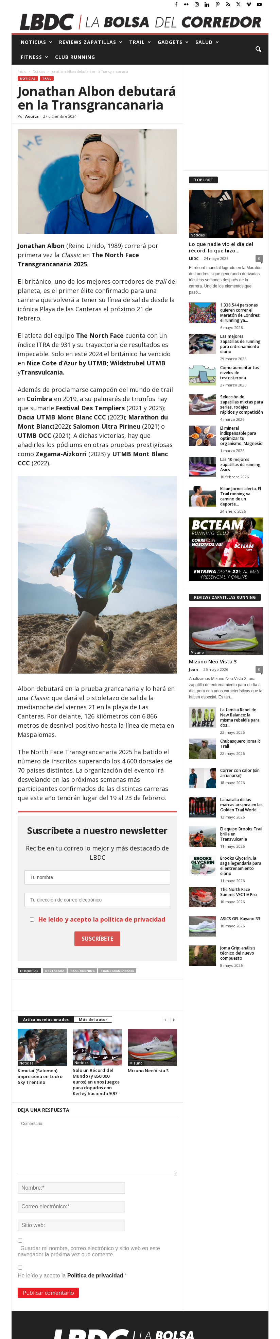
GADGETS (173, 42)
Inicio (22, 71)
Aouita (32, 116)
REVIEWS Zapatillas (91, 42)
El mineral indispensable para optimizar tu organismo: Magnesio (241, 435)
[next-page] (173, 1019)
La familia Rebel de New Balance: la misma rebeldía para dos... (240, 717)
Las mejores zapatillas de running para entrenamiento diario (240, 343)
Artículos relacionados (46, 1019)
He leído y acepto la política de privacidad (101, 919)
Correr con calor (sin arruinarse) (240, 772)
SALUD (207, 42)
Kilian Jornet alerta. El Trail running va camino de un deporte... (240, 496)
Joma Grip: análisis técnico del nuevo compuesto (238, 953)
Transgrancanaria (117, 971)
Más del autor (93, 1019)
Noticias (39, 71)
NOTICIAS (37, 42)
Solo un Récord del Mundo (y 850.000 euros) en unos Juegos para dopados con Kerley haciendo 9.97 (96, 1081)
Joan (193, 669)
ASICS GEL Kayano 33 (240, 919)
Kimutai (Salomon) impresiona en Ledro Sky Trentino (40, 1076)
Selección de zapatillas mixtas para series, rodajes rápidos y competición (241, 404)
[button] (258, 49)
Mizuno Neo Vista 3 (148, 1071)
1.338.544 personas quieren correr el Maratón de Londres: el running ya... (240, 312)
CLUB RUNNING (75, 57)
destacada (54, 971)
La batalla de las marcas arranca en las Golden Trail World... (241, 805)
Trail (46, 78)
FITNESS (35, 57)
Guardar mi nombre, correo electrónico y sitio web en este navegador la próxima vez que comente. (89, 1251)
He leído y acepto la (72, 1271)
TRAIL (140, 42)
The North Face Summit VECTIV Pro (238, 892)
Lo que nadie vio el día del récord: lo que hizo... (221, 247)
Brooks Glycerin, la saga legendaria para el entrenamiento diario (240, 865)
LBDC (193, 258)
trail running (82, 971)
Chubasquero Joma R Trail (240, 743)
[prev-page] (165, 1019)
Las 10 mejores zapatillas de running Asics (240, 465)
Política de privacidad (96, 1275)
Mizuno (136, 1063)
